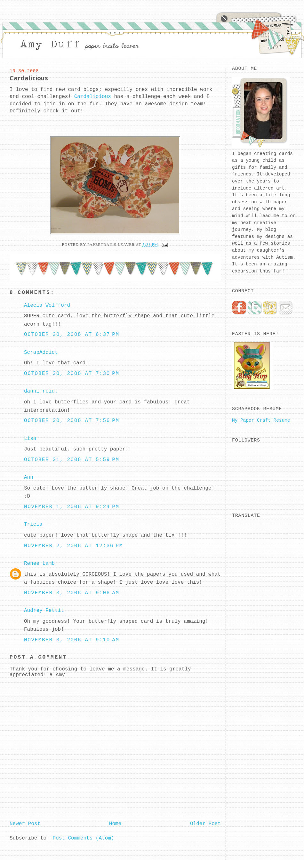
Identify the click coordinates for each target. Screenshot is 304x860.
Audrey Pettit (44, 610)
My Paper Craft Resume (261, 420)
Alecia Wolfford (47, 305)
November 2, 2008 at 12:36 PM (73, 546)
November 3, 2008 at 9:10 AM (71, 640)
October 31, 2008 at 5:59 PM (71, 460)
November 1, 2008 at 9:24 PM (71, 507)
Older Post (205, 824)
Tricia (33, 524)
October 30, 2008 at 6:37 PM (71, 334)
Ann (28, 477)
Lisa (30, 439)
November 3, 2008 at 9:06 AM (71, 593)
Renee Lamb (39, 563)
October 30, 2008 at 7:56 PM (71, 421)
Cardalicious (29, 78)
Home (115, 824)
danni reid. (41, 391)
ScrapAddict (41, 352)
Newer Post (25, 824)
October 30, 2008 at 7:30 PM (71, 374)
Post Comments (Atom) (83, 838)
